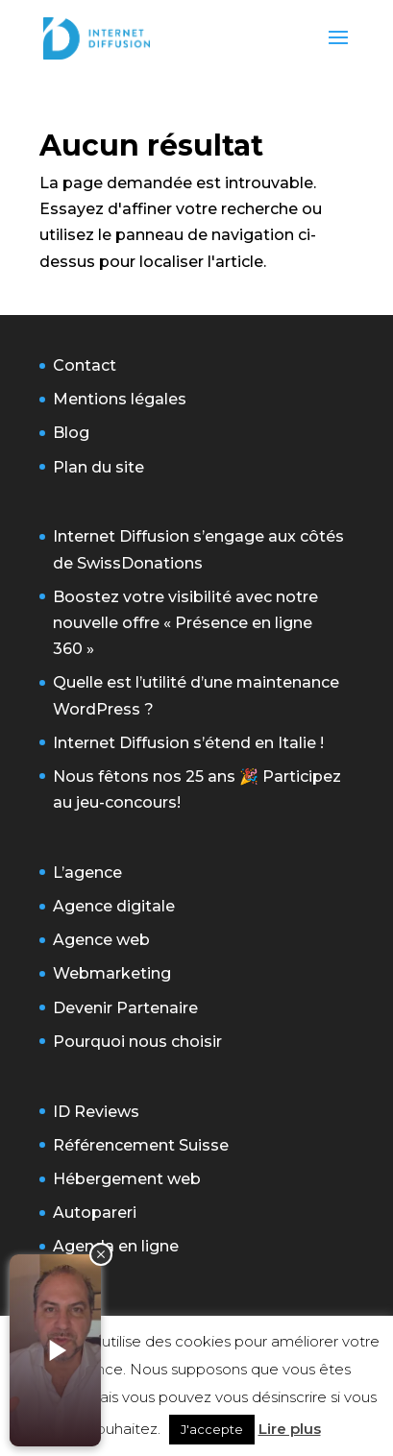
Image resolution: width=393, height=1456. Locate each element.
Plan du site (98, 467)
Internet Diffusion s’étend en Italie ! (188, 743)
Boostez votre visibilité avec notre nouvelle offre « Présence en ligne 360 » (185, 623)
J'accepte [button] (212, 1429)
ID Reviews (96, 1112)
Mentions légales (119, 399)
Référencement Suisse (141, 1145)
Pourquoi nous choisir (137, 1041)
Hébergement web (127, 1179)
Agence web (101, 940)
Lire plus (289, 1429)
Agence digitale (114, 906)
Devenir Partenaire (125, 1008)
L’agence (87, 872)
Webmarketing (112, 973)
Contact (84, 365)
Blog (71, 433)
